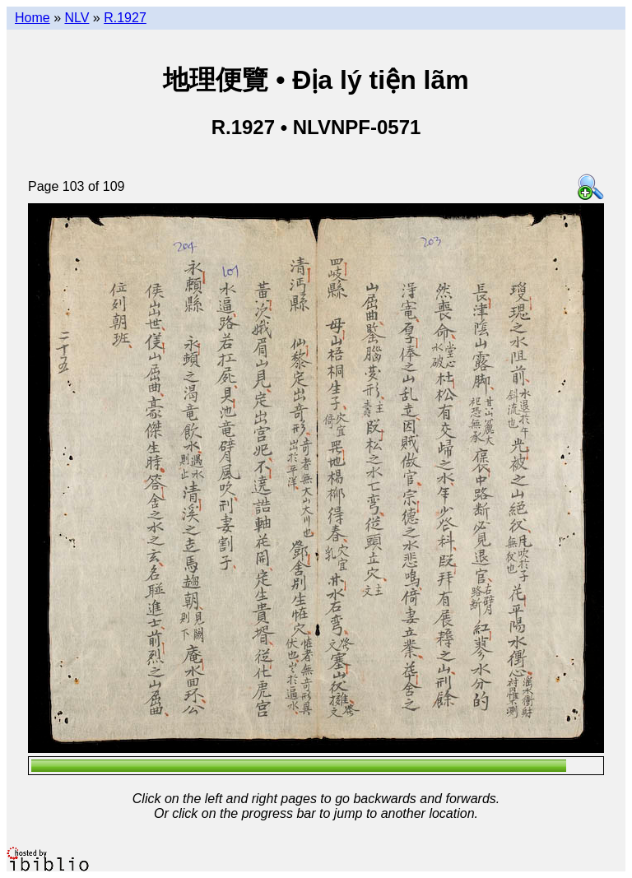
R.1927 (125, 18)
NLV (76, 18)
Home (32, 18)
